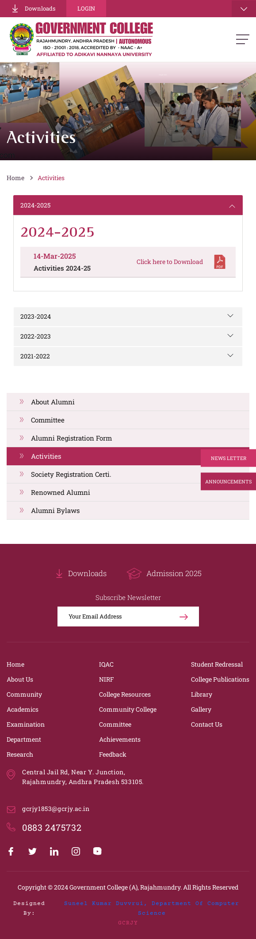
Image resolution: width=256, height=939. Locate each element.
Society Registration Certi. (71, 474)
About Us (20, 679)
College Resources (125, 694)
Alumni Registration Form (71, 438)
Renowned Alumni (60, 492)
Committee (48, 419)
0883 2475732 (51, 827)
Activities (51, 177)
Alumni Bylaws (55, 510)
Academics (22, 709)
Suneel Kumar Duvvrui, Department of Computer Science (151, 908)
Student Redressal (217, 664)
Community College (128, 709)
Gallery (201, 709)
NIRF (106, 679)
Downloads (33, 8)
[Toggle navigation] (244, 8)
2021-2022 (35, 356)
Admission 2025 (164, 573)
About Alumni (53, 401)
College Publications (220, 679)
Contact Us (206, 724)
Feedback (112, 754)
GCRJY (128, 923)
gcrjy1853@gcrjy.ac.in (56, 808)
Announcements (228, 481)
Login (86, 8)
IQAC (106, 664)
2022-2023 (35, 336)
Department (24, 739)
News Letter (228, 457)
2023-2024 (35, 316)
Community (24, 694)
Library (201, 694)
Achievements (120, 739)
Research (20, 754)
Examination (26, 724)
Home (15, 177)
